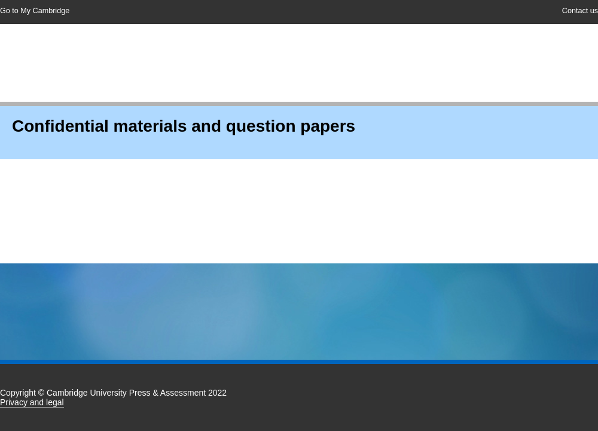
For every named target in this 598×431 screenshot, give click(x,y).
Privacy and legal (32, 402)
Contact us (580, 11)
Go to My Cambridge (34, 11)
